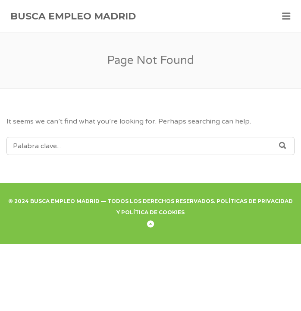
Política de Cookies (153, 212)
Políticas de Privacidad (254, 201)
